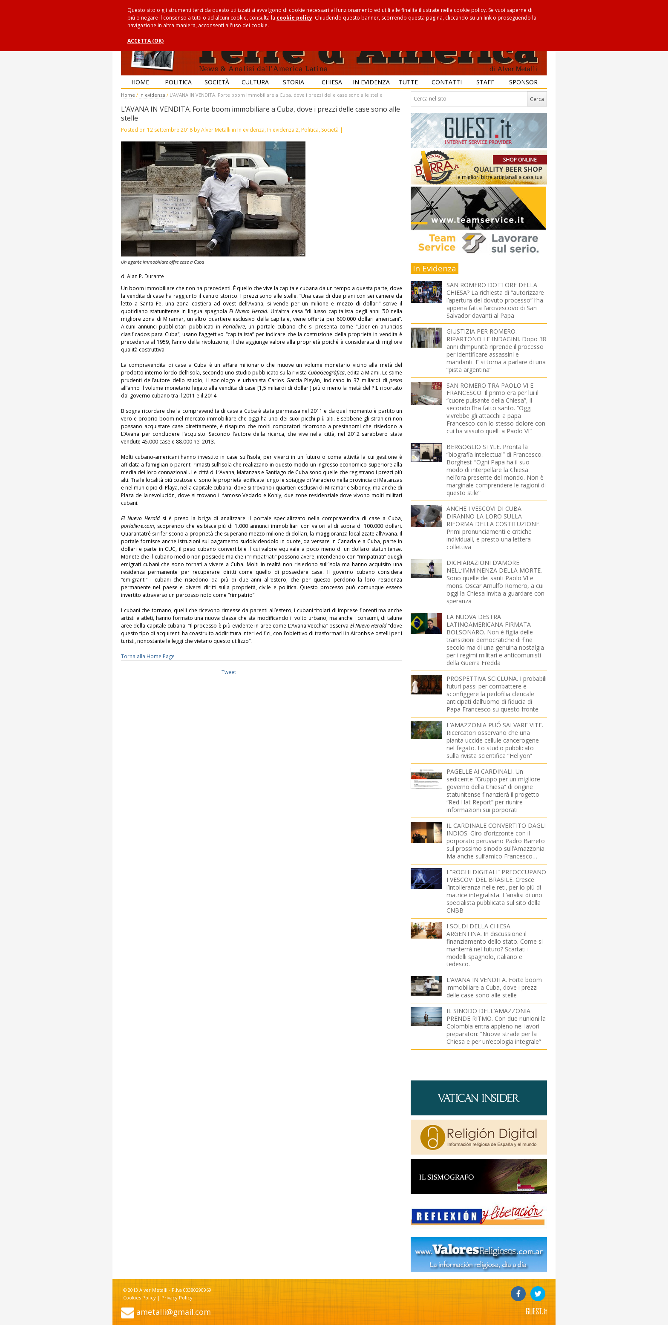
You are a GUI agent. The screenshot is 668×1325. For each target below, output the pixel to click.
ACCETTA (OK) (145, 40)
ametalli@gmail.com (173, 1312)
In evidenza (371, 82)
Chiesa (332, 82)
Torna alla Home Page (148, 656)
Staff (485, 82)
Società (216, 82)
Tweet (229, 672)
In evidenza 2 (283, 129)
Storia (293, 82)
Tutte (408, 82)
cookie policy (294, 17)
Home (140, 82)
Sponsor (523, 82)
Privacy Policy (177, 1297)
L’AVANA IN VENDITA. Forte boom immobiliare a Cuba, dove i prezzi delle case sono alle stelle (494, 987)
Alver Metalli (215, 129)
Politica (178, 82)
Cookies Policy (139, 1297)
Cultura (255, 82)
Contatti (447, 82)
